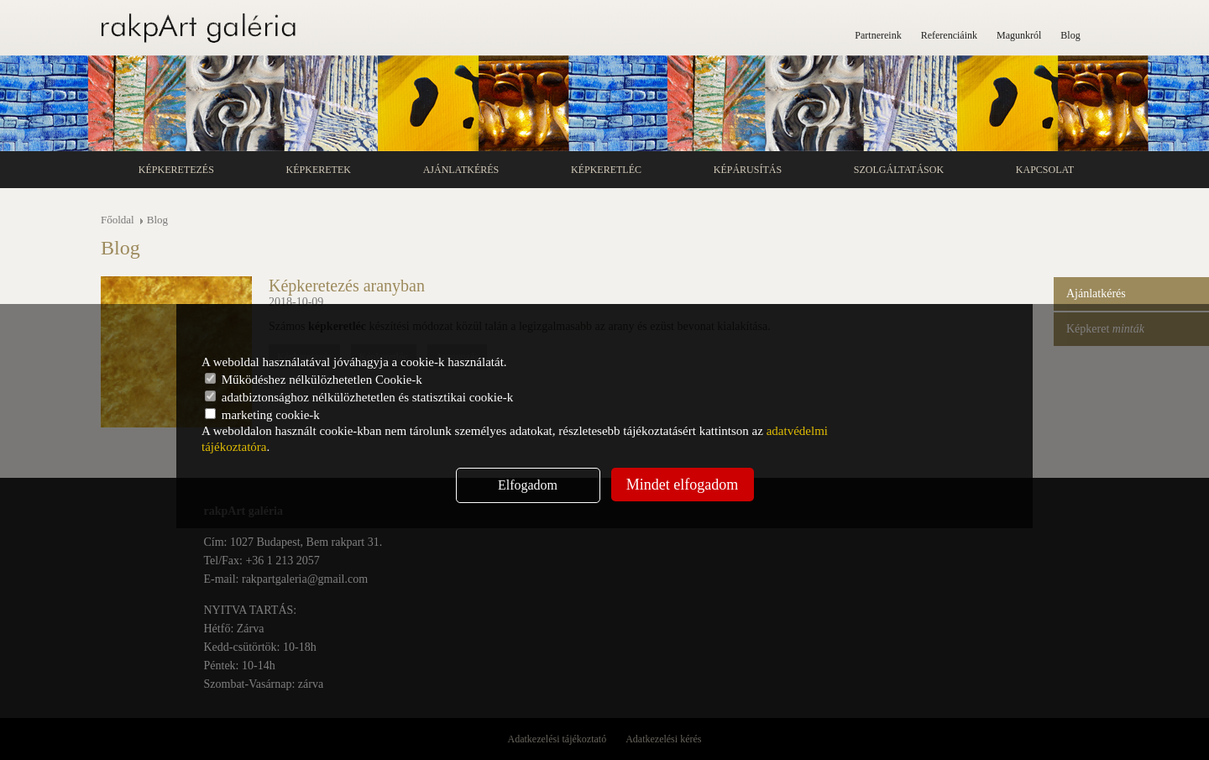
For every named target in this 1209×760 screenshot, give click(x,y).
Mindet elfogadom (682, 484)
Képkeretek (318, 170)
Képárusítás (748, 170)
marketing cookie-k (262, 415)
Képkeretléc (606, 170)
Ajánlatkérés (461, 170)
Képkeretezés (176, 170)
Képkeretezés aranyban (347, 285)
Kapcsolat (1045, 170)
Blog (1070, 35)
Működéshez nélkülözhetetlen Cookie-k (313, 379)
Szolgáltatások (899, 170)
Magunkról (1019, 35)
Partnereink (878, 35)
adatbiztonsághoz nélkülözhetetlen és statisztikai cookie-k (359, 397)
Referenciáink (949, 35)
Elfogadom (527, 485)
